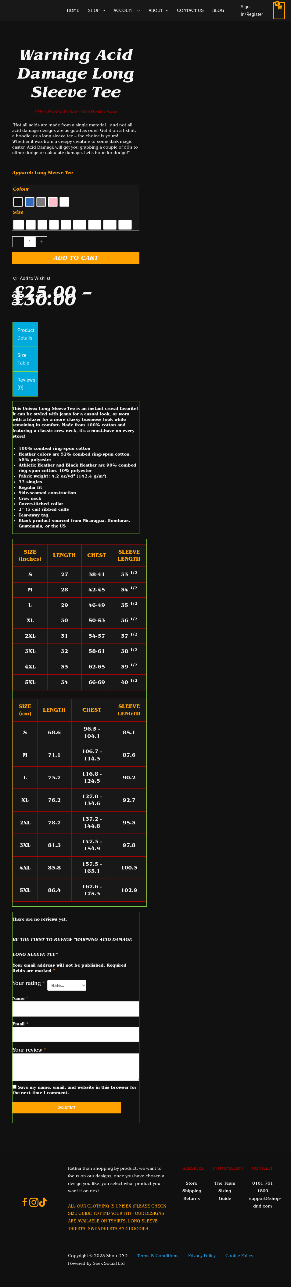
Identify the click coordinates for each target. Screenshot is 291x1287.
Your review (29, 1050)
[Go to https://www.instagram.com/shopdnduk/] (33, 1203)
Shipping (191, 1191)
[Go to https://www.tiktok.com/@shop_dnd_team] (43, 1203)
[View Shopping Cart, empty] (279, 10)
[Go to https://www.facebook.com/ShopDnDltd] (24, 1203)
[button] (31, 278)
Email (20, 1024)
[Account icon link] (254, 10)
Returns (191, 1198)
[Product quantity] (30, 241)
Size (18, 212)
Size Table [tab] (23, 359)
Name (20, 998)
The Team (224, 1183)
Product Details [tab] (25, 334)
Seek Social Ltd (109, 1263)
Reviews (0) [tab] (26, 383)
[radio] (18, 201)
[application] (102, 10)
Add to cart (75, 257)
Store (191, 1183)
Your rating (29, 983)
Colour (21, 189)
